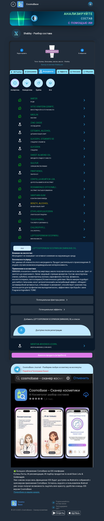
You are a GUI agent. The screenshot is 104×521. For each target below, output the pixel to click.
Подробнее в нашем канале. (27, 492)
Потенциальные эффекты (52, 309)
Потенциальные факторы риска (52, 300)
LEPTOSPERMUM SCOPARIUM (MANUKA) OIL (54, 248)
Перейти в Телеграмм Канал (36, 371)
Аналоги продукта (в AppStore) (52, 355)
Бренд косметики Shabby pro (52, 65)
